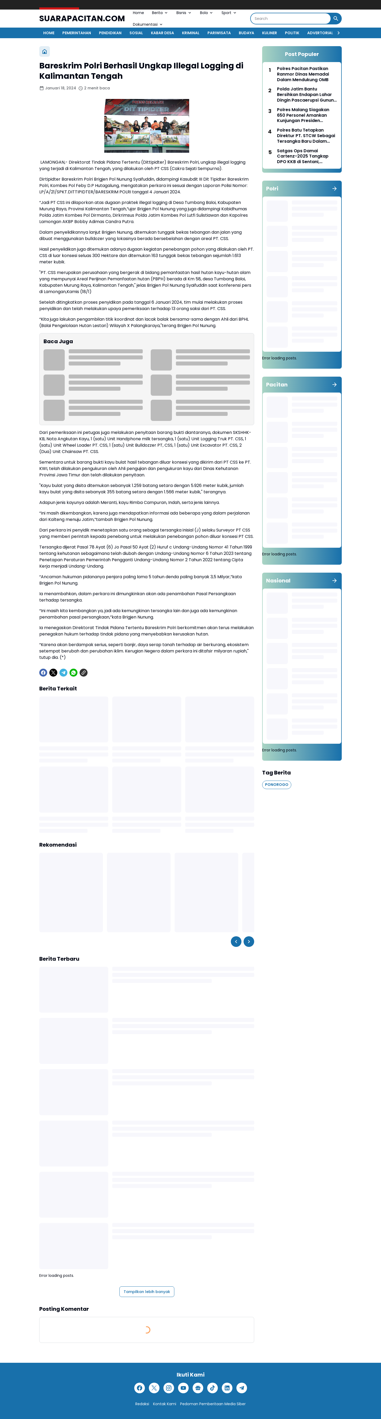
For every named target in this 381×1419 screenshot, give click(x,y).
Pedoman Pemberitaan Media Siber (213, 1404)
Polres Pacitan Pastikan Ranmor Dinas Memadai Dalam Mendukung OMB (303, 74)
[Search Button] (336, 18)
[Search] (291, 18)
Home (138, 12)
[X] (53, 673)
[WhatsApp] (73, 673)
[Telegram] (63, 673)
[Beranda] (44, 51)
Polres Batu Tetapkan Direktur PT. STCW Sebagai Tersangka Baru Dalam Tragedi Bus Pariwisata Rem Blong (306, 136)
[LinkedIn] (227, 1388)
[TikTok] (212, 1388)
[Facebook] (43, 673)
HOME (48, 33)
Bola (207, 12)
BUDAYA (246, 33)
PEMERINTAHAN (76, 33)
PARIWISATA (219, 33)
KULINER (269, 33)
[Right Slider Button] (336, 33)
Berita (160, 12)
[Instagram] (168, 1388)
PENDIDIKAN (110, 33)
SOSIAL (136, 33)
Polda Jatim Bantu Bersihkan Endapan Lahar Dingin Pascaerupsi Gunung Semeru (307, 94)
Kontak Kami (164, 1404)
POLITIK (292, 33)
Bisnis (184, 12)
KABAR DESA (162, 33)
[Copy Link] (84, 673)
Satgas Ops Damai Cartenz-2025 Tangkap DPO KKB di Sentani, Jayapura (302, 156)
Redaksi (142, 1404)
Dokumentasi (148, 24)
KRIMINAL (191, 33)
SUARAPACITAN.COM (82, 19)
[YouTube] (183, 1388)
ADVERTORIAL (320, 33)
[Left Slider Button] (236, 941)
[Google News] (198, 1388)
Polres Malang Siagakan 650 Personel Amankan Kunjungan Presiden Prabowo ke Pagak (303, 115)
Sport (229, 12)
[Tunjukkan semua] (334, 188)
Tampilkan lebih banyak (147, 1291)
